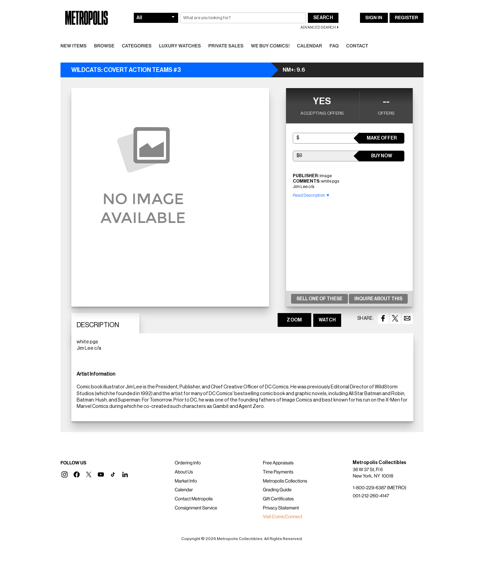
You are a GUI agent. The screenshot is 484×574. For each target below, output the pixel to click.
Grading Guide (277, 490)
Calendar (309, 46)
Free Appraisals (278, 463)
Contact (357, 46)
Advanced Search (318, 27)
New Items (74, 46)
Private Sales (226, 46)
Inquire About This (378, 299)
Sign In (373, 17)
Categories (137, 46)
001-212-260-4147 (371, 496)
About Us (184, 472)
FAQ (333, 46)
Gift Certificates (278, 499)
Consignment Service (196, 508)
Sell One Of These (319, 299)
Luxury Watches (180, 46)
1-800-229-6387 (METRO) (379, 488)
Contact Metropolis (194, 499)
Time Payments (278, 472)
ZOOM (294, 320)
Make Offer (382, 138)
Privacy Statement (281, 508)
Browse (104, 46)
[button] (65, 474)
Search (323, 17)
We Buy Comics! (270, 46)
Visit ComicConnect (282, 516)
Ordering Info (188, 463)
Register (406, 17)
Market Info (186, 481)
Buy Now (381, 156)
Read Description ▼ (311, 195)
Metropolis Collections (285, 481)
